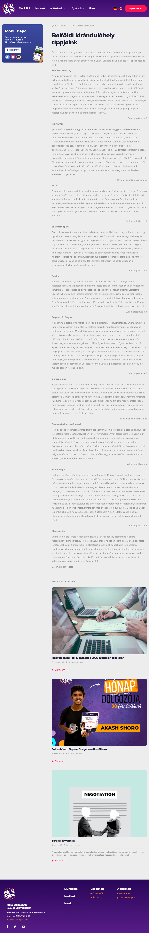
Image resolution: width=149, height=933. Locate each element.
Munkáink (25, 8)
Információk (125, 893)
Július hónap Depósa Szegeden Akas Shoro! (79, 749)
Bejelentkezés (135, 8)
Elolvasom (60, 670)
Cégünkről (98, 893)
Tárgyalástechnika (63, 840)
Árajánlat (97, 898)
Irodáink (40, 8)
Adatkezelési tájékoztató (18, 920)
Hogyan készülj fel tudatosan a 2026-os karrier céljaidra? (88, 658)
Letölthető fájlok (127, 898)
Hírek (92, 8)
